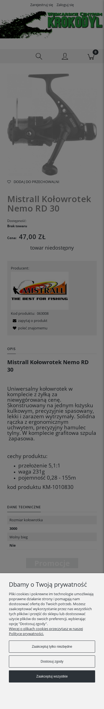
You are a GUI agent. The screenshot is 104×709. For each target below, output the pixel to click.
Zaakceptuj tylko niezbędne (52, 647)
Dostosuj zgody (51, 661)
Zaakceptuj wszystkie (52, 676)
